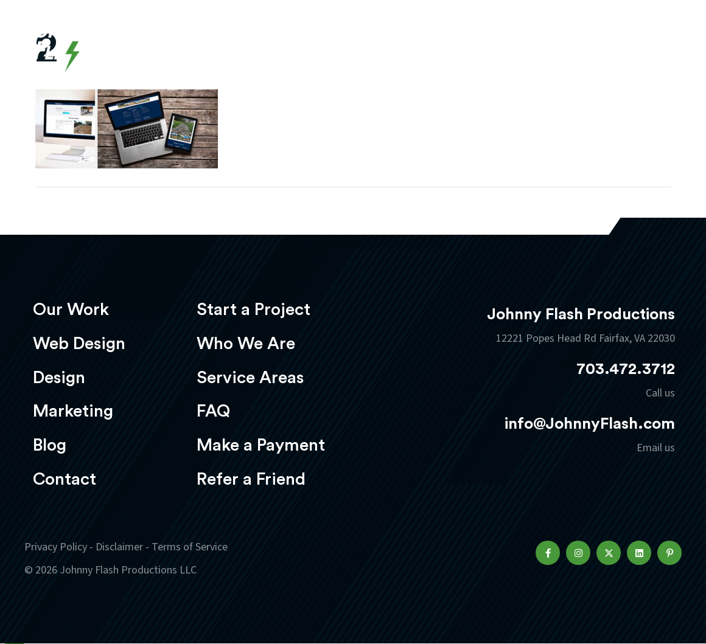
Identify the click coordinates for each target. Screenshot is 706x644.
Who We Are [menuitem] (246, 343)
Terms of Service (190, 547)
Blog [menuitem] (49, 445)
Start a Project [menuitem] (253, 309)
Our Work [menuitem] (71, 309)
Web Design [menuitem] (79, 343)
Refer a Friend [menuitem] (251, 479)
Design (369, 44)
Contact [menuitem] (64, 479)
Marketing (447, 44)
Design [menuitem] (59, 377)
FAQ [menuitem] (213, 411)
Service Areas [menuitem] (250, 377)
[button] (548, 553)
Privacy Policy (55, 547)
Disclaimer (119, 547)
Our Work (199, 44)
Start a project (610, 45)
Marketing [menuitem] (73, 411)
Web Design (289, 44)
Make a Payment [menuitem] (261, 445)
